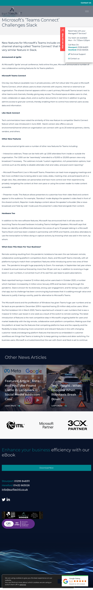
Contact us (73, 58)
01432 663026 (82, 50)
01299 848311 (83, 47)
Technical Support (77, 54)
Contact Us (86, 3)
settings (23, 585)
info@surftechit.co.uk (15, 489)
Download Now (46, 468)
